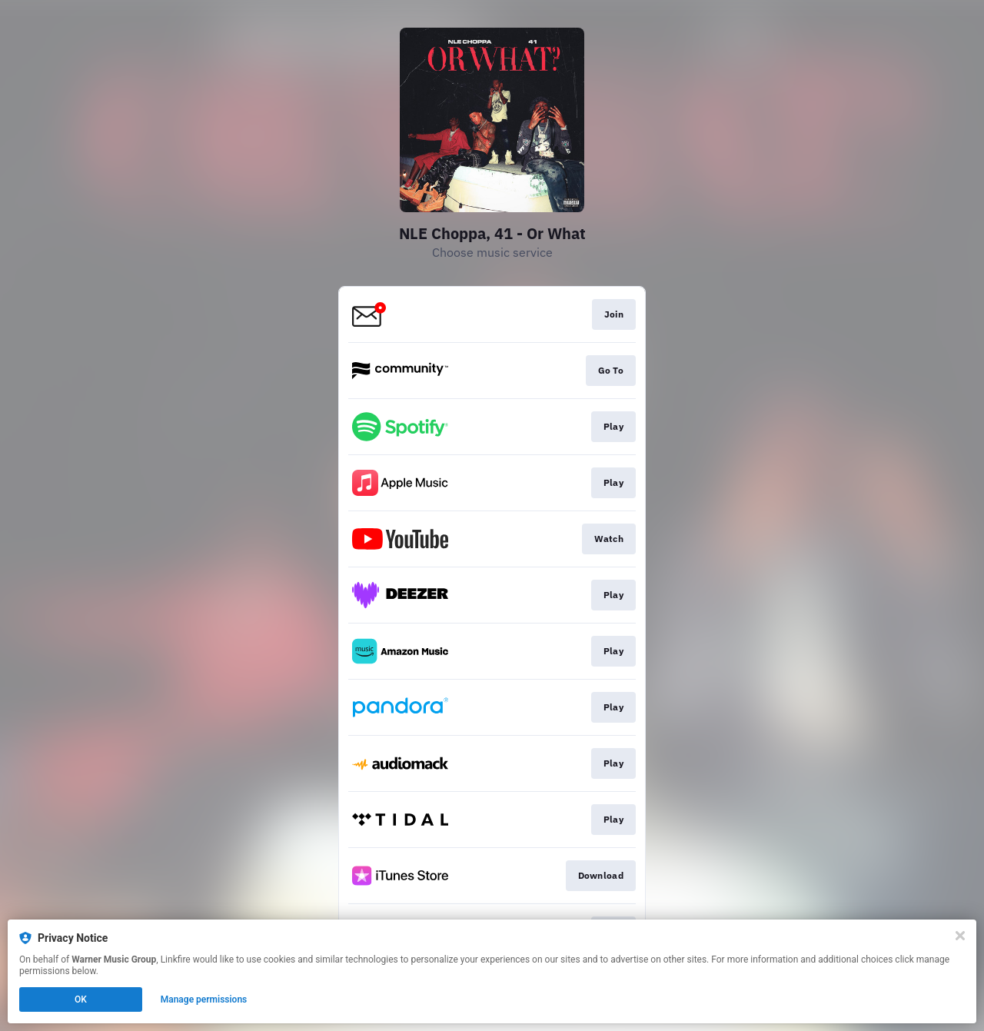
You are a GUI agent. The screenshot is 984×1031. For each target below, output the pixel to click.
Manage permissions (204, 999)
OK (81, 999)
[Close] (960, 935)
